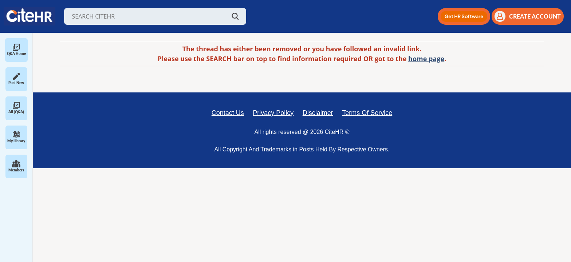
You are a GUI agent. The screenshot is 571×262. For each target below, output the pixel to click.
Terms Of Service (367, 112)
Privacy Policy (273, 112)
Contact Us (228, 112)
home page (426, 58)
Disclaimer (318, 112)
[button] (464, 16)
